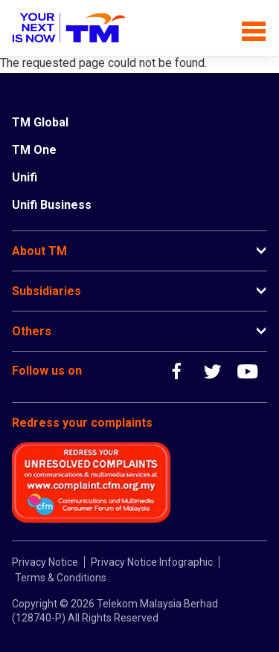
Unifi (24, 177)
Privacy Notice (45, 562)
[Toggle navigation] (254, 28)
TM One (34, 150)
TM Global (40, 122)
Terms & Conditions (60, 578)
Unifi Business (52, 205)
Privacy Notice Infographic (152, 562)
